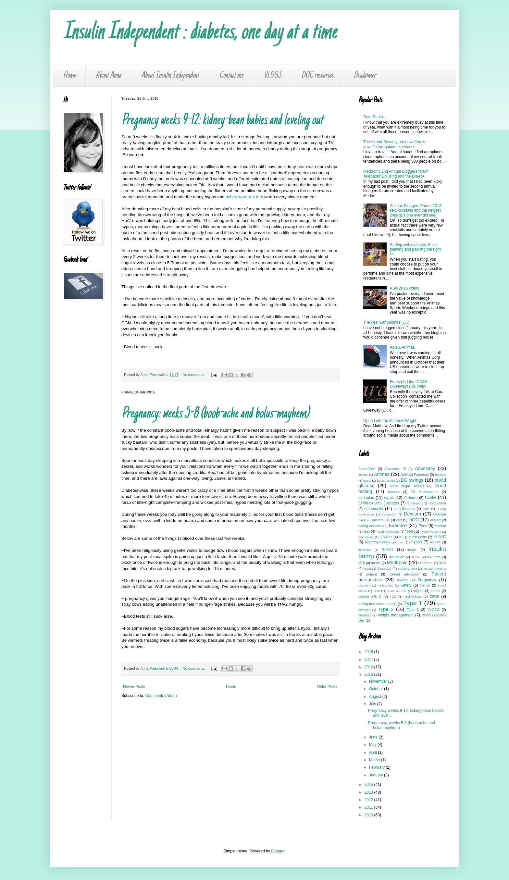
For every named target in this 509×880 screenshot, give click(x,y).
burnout (394, 492)
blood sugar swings (407, 486)
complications (404, 509)
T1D (393, 596)
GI (400, 537)
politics (402, 580)
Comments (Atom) (161, 695)
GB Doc (386, 537)
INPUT (387, 549)
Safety (406, 585)
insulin (412, 550)
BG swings (412, 480)
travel (434, 596)
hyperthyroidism (377, 542)
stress (435, 591)
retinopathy (385, 585)
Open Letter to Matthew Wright (389, 420)
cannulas (366, 497)
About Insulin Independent (170, 76)
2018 (369, 652)
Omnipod (384, 568)
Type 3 (413, 610)
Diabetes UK (380, 520)
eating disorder (370, 526)
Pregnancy (426, 580)
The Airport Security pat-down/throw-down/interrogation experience (395, 144)
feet (367, 531)
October (376, 689)
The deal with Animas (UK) (386, 322)
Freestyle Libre (430, 531)
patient (371, 574)
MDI (361, 563)
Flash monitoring (388, 531)
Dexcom (412, 513)
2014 (369, 784)
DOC (414, 519)
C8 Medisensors (424, 492)
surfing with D (369, 596)
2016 (369, 667)
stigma (418, 591)
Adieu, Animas (402, 347)
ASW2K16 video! (404, 288)
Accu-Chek (367, 469)
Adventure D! (395, 469)
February (377, 767)
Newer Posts (134, 686)
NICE (367, 568)
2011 (369, 807)
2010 (369, 815)
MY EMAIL (425, 563)
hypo (401, 542)
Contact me (231, 76)
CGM (430, 497)
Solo (377, 591)
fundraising (366, 537)
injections (364, 550)
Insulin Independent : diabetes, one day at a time (200, 33)
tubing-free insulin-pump (377, 604)
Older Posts (327, 686)
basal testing (386, 480)
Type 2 (385, 609)
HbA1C (439, 537)
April (373, 752)
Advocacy (425, 468)
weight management (396, 615)
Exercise (398, 525)
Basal (367, 480)
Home (69, 76)
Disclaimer (365, 76)
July (373, 704)
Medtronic (397, 562)
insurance (396, 557)
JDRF (415, 557)
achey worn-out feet (244, 196)
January (376, 775)
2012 (369, 800)
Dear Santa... (374, 117)
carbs (389, 497)
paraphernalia (407, 568)
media (375, 563)
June (374, 737)
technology (412, 596)
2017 (369, 659)
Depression (389, 514)
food (409, 531)
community (373, 508)
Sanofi (425, 585)
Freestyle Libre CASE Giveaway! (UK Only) (408, 384)
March (375, 760)
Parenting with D (434, 568)
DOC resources (317, 76)
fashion (440, 526)
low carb (434, 557)
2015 (369, 674)
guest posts (417, 537)
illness (435, 542)
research (364, 585)
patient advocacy (404, 574)
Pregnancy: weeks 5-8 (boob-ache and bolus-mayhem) (215, 414)
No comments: (194, 375)
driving (435, 520)
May (373, 744)
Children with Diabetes (378, 503)
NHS (442, 563)
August (375, 696)
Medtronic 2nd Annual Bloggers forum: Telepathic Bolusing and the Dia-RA (396, 173)
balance (440, 475)
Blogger (277, 851)
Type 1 (412, 603)
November (378, 681)
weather (364, 615)
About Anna (108, 76)
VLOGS (272, 76)
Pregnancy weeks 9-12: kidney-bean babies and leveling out (222, 121)
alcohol (363, 475)
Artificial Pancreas (415, 475)
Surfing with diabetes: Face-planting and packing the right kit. (415, 249)
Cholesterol (415, 503)
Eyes (422, 526)
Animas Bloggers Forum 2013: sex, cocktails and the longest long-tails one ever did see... (416, 210)
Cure (426, 509)
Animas (382, 474)
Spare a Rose (396, 591)
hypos (416, 542)
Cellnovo (410, 498)
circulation (438, 503)
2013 (369, 792)
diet (399, 520)
